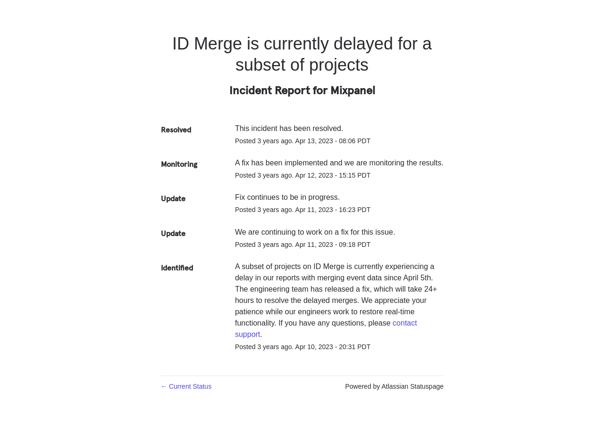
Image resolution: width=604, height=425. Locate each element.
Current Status (185, 386)
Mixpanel (352, 90)
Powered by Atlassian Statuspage (394, 386)
